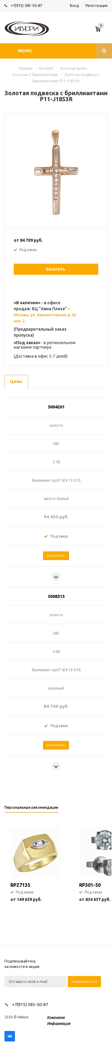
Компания (56, 1017)
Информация (58, 1023)
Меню (25, 50)
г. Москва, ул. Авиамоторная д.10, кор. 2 (45, 315)
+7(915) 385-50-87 (26, 5)
